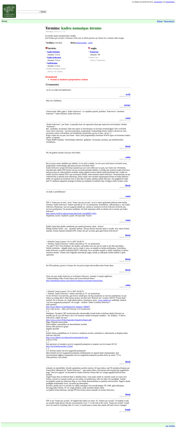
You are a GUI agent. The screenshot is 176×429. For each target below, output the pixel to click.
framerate (94, 52)
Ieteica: (50, 71)
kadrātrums (52, 63)
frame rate (94, 57)
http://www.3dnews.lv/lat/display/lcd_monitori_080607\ (68, 307)
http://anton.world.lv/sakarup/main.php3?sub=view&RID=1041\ (71, 213)
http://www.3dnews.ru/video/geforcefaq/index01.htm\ (67, 337)
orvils (128, 94)
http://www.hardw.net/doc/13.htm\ (59, 346)
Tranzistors (100, 60)
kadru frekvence (54, 57)
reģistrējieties (170, 2)
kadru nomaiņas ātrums (81, 28)
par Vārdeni (170, 426)
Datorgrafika (82, 43)
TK (98, 55)
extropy (127, 105)
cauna (127, 118)
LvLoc (57, 55)
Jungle (127, 409)
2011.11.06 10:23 (124, 412)
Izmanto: (51, 55)
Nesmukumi (169, 21)
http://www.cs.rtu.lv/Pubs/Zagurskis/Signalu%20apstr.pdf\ (69, 320)
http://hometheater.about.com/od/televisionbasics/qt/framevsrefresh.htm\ (74, 281)
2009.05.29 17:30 (55, 31)
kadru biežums (53, 52)
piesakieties (158, 2)
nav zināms (58, 71)
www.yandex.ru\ (104, 300)
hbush (127, 146)
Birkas (159, 21)
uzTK (90, 43)
